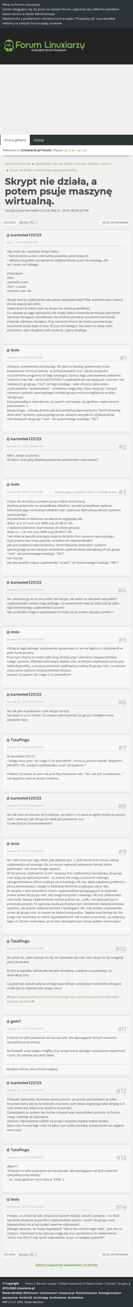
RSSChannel (31, 1293)
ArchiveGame (58, 1297)
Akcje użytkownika (115, 222)
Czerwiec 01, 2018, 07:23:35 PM (25, 1206)
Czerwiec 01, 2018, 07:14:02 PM (25, 1090)
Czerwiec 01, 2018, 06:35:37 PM (25, 702)
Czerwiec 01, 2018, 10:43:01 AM (25, 446)
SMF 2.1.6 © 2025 (12, 1302)
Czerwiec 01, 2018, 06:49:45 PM (25, 805)
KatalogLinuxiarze (110, 1293)
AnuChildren (75, 1297)
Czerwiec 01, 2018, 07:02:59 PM (25, 948)
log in (67, 150)
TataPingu (20, 739)
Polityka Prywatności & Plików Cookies (81, 1283)
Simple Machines (33, 1302)
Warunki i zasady (46, 1283)
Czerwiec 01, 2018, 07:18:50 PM (25, 1157)
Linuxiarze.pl (66, 1293)
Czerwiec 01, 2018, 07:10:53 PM (25, 1028)
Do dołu (10, 222)
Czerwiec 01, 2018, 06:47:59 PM (25, 747)
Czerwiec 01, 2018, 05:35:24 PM (25, 639)
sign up (81, 150)
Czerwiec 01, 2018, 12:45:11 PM (25, 590)
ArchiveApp (41, 1297)
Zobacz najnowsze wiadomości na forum (66, 1265)
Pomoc (29, 1283)
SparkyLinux (10, 1297)
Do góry (10, 1254)
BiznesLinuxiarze (86, 1293)
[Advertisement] (66, 99)
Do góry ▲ (124, 1283)
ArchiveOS (25, 1297)
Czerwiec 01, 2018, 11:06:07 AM (25, 492)
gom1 (16, 1021)
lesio (15, 350)
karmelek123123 (26, 235)
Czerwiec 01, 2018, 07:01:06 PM (25, 851)
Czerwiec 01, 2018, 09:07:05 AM (25, 357)
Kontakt (110, 1283)
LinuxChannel (48, 1293)
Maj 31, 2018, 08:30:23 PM (22, 242)
